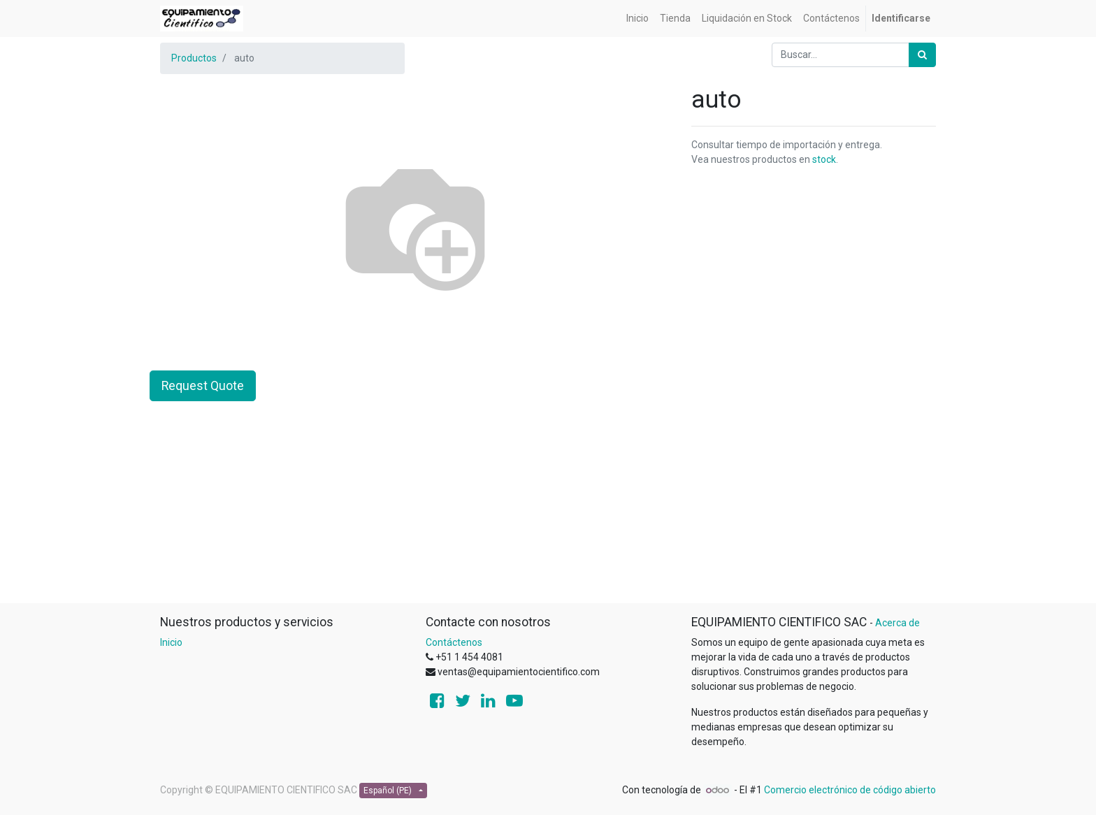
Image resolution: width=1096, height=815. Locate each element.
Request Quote (202, 386)
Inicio (171, 642)
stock (824, 159)
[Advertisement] (548, 505)
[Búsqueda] (922, 55)
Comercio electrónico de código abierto (850, 789)
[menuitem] (637, 18)
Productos (194, 58)
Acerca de (897, 622)
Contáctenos (454, 642)
